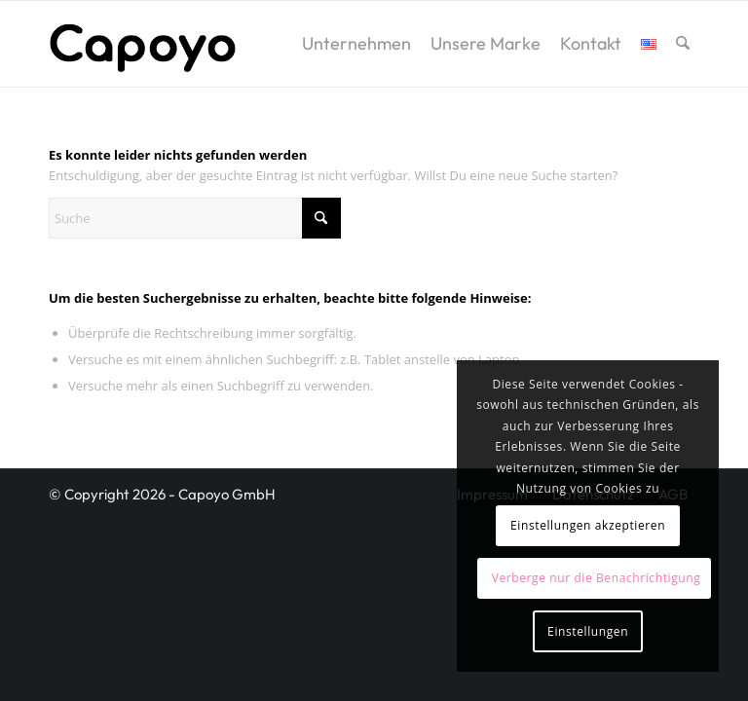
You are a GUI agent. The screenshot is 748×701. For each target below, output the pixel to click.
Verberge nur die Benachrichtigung (596, 578)
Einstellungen (587, 631)
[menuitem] (356, 44)
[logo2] (142, 44)
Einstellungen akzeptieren (587, 525)
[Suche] (682, 44)
